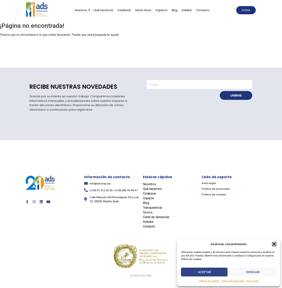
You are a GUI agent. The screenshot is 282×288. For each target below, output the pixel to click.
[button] (274, 244)
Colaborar (124, 10)
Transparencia (152, 207)
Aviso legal (252, 281)
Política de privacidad (232, 281)
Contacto (202, 10)
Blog (174, 10)
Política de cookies (209, 281)
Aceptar (204, 272)
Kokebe (187, 10)
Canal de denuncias (156, 217)
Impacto (161, 10)
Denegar (253, 272)
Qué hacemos (103, 10)
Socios (148, 212)
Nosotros (81, 10)
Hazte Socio (143, 10)
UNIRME (236, 95)
